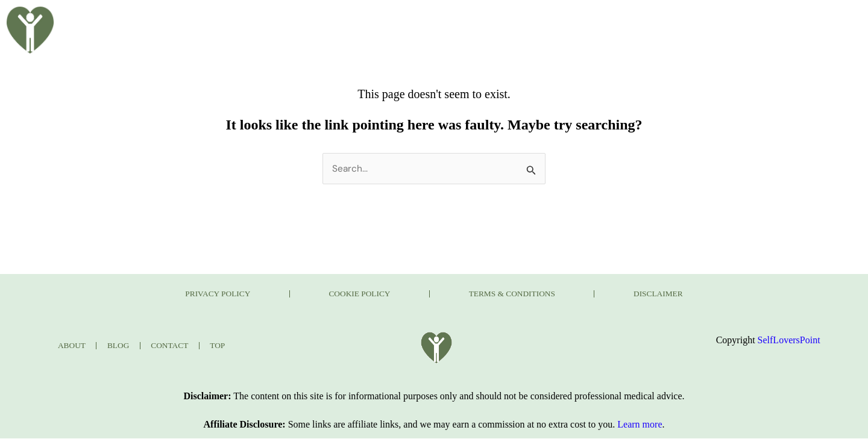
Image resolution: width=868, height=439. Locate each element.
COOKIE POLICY (345, 294)
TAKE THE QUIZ (493, 20)
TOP (224, 345)
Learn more (639, 425)
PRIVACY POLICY (176, 294)
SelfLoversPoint (789, 340)
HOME (296, 20)
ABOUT (355, 20)
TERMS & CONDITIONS (526, 294)
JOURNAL (582, 20)
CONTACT (657, 20)
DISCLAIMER (700, 294)
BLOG (413, 20)
